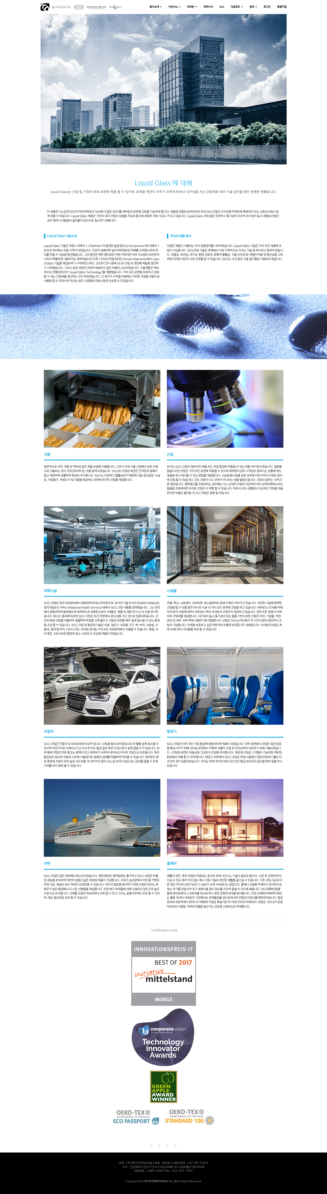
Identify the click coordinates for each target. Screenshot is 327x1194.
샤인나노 (174, 6)
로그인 (267, 6)
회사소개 (156, 6)
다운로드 (237, 6)
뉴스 (222, 6)
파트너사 (208, 6)
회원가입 (282, 6)
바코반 (192, 6)
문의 (253, 6)
